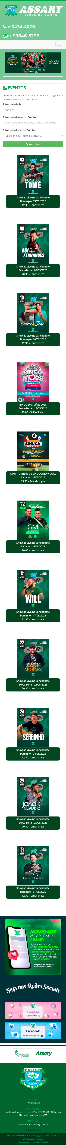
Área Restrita (33, 1130)
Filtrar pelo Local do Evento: (19, 130)
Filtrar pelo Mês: (12, 104)
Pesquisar (33, 144)
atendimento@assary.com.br (33, 1124)
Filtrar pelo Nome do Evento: (19, 117)
